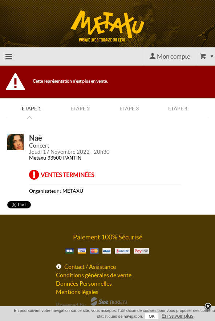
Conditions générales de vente (93, 275)
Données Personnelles (84, 283)
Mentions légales (77, 292)
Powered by (71, 305)
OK (152, 316)
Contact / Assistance (90, 266)
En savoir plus (178, 316)
